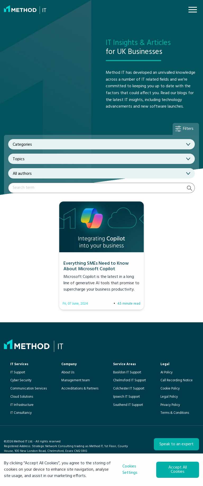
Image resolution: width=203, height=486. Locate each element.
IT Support (17, 372)
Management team (75, 380)
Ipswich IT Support (126, 397)
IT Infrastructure (22, 405)
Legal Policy (169, 397)
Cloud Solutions (21, 397)
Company (69, 364)
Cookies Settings (129, 469)
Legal (164, 364)
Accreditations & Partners (79, 388)
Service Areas (124, 364)
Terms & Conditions (174, 413)
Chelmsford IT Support (129, 380)
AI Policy (166, 372)
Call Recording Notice (176, 380)
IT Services (19, 364)
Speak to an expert (176, 444)
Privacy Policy (170, 405)
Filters (188, 128)
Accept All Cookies (177, 469)
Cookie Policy (170, 388)
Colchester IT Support (128, 388)
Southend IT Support (128, 405)
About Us (67, 372)
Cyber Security (20, 380)
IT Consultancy (21, 413)
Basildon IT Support (127, 372)
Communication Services (28, 388)
